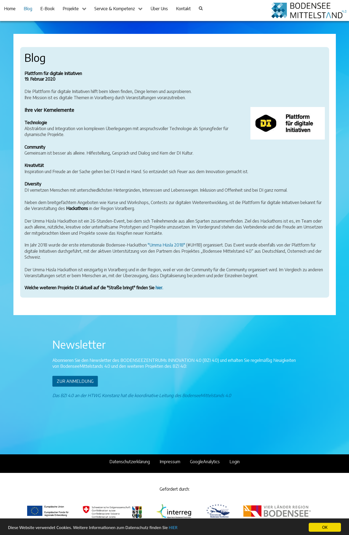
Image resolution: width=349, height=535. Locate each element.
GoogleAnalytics (205, 461)
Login (234, 461)
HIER (173, 531)
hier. (159, 287)
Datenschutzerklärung (129, 461)
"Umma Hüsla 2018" (166, 245)
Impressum (170, 461)
